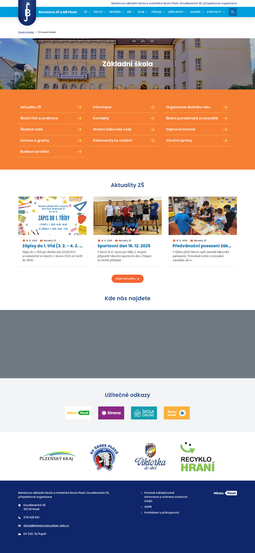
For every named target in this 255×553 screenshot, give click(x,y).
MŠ (129, 12)
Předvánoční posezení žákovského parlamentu (203, 246)
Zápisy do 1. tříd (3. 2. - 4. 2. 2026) (52, 246)
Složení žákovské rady (124, 129)
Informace (124, 107)
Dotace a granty (51, 140)
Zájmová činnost (197, 129)
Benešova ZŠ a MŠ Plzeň (47, 12)
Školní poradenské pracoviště (197, 118)
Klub (141, 12)
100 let (98, 12)
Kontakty (214, 12)
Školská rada (51, 129)
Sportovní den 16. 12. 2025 (124, 246)
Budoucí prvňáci (51, 151)
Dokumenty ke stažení (124, 140)
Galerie (195, 12)
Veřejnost (176, 12)
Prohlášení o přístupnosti (159, 513)
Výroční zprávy (197, 140)
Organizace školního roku (197, 107)
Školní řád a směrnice (51, 118)
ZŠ (85, 12)
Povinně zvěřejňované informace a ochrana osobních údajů (164, 497)
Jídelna (156, 12)
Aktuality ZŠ (51, 107)
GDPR (146, 507)
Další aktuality (128, 279)
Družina (115, 12)
